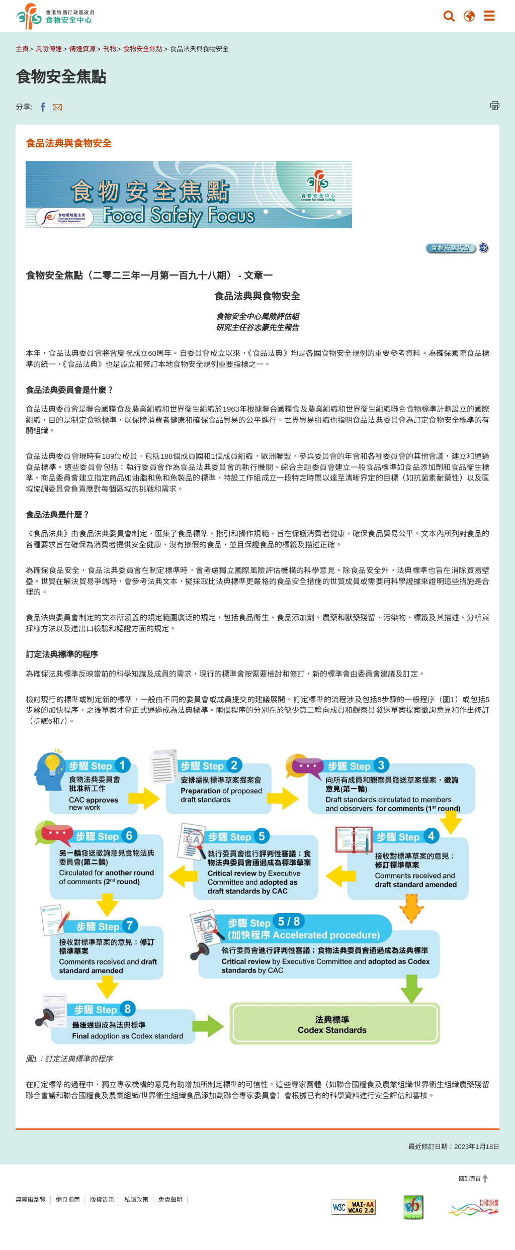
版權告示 (102, 1199)
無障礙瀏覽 (31, 1199)
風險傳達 (49, 49)
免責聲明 (170, 1199)
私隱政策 (136, 1199)
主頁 (22, 49)
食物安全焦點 (142, 49)
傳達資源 (82, 49)
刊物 (109, 49)
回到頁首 (470, 1179)
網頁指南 (68, 1199)
